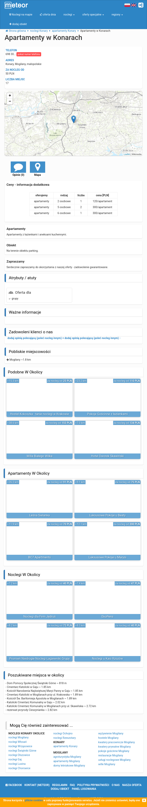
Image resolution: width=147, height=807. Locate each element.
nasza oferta (131, 785)
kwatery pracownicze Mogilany (116, 742)
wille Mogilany (106, 764)
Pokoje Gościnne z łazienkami (107, 414)
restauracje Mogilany (110, 755)
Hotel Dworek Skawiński (107, 456)
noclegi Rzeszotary (64, 737)
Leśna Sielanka (39, 515)
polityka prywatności (93, 785)
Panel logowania (84, 788)
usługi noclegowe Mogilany (114, 759)
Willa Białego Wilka (39, 456)
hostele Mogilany (108, 737)
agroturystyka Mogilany (67, 756)
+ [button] (10, 96)
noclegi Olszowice (19, 755)
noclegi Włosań (17, 741)
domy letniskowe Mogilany (69, 765)
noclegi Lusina (17, 763)
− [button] (10, 102)
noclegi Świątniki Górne (22, 750)
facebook (14, 785)
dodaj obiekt (60, 788)
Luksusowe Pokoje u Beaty (107, 515)
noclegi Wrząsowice (20, 746)
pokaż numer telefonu (29, 54)
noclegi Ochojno (63, 733)
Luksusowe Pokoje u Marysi (108, 557)
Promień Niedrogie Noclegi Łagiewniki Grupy (39, 658)
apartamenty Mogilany (66, 761)
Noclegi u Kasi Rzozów (107, 658)
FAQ (72, 785)
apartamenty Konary (65, 746)
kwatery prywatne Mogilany (114, 746)
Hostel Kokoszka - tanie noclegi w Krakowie (39, 414)
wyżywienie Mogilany (110, 733)
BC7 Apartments (39, 557)
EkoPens (108, 616)
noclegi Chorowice (19, 768)
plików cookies (34, 800)
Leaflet (127, 154)
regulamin (59, 785)
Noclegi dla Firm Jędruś (39, 616)
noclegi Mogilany (18, 737)
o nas (116, 785)
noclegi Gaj (15, 759)
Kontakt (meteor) (37, 785)
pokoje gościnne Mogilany (113, 751)
